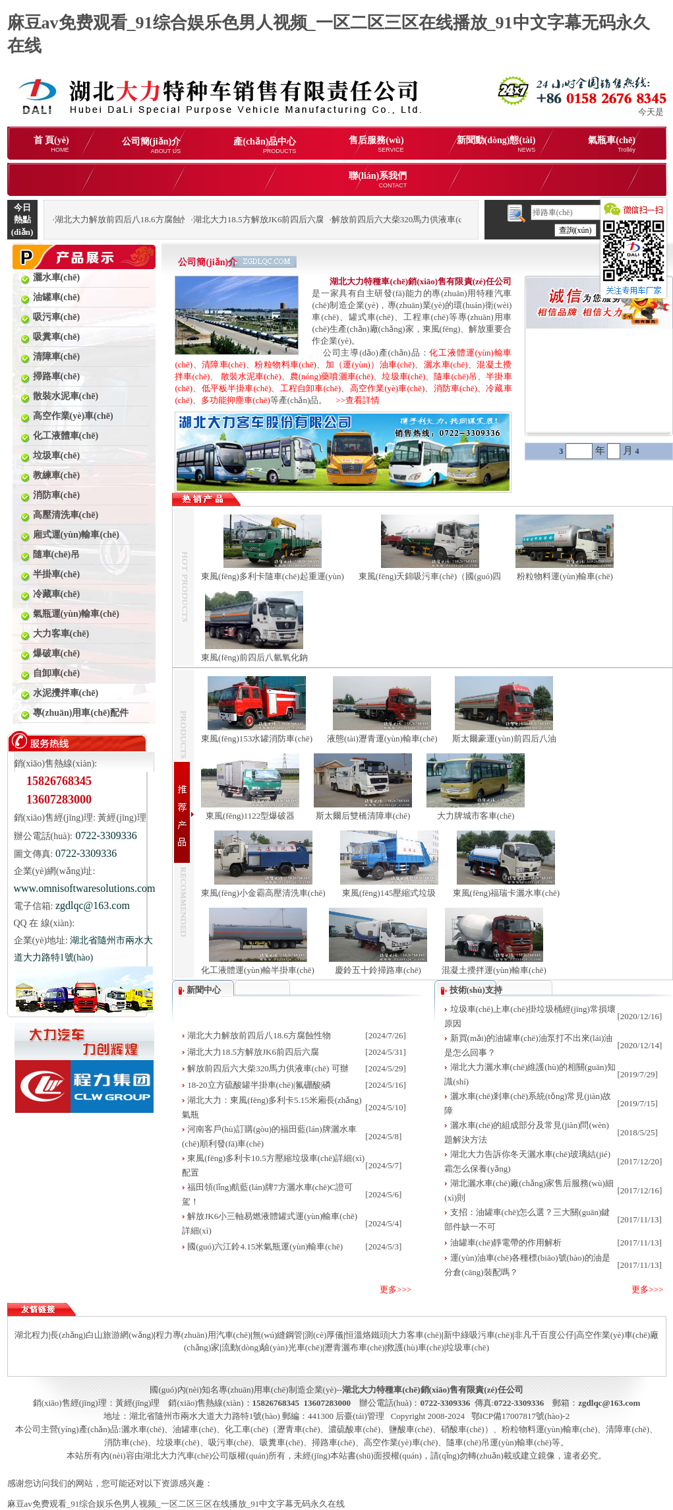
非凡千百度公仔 (544, 1335)
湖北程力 (32, 1335)
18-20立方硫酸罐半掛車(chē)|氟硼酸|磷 (259, 1085)
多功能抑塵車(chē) (235, 400)
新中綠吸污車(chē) (478, 1335)
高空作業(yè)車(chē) (387, 388)
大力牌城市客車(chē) (476, 816)
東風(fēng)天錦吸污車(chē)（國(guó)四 (430, 576)
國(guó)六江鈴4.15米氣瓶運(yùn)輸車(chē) (265, 1246)
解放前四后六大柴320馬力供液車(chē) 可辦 (267, 1068)
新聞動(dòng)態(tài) (496, 144)
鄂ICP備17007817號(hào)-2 (520, 1416)
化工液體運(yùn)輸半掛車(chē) (257, 970)
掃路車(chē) (333, 1442)
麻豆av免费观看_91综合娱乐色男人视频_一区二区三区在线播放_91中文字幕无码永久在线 (176, 1504)
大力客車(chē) (416, 1335)
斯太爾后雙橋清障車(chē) (363, 816)
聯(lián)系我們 (378, 180)
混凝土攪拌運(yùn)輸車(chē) (494, 970)
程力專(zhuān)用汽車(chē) (203, 1335)
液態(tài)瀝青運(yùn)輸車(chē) (382, 738)
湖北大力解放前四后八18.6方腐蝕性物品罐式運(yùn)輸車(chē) (170, 219)
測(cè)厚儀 (324, 1335)
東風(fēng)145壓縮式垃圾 (389, 893)
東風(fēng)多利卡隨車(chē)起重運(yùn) (272, 576)
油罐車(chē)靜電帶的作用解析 (506, 1242)
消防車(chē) (455, 388)
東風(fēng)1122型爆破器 (250, 816)
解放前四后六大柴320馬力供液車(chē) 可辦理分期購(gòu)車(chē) (451, 219)
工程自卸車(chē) (310, 388)
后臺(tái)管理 (360, 1416)
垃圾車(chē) (403, 376)
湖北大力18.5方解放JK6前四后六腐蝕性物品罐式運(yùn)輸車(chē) (315, 219)
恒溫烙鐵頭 (366, 1335)
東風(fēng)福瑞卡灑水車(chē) (506, 893)
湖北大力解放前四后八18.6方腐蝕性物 (259, 1035)
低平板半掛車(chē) (237, 388)
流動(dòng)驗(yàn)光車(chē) (272, 1347)
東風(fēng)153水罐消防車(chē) (256, 738)
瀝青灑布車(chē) (354, 1347)
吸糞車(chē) (281, 1442)
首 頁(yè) (51, 144)
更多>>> (395, 1289)
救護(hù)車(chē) (415, 1347)
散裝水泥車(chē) (251, 376)
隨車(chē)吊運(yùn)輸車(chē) (499, 1442)
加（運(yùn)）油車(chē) (370, 364)
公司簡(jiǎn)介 (151, 145)
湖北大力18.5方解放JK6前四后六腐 (253, 1052)
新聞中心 (204, 990)
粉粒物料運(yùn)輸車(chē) (565, 576)
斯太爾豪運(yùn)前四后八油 (504, 738)
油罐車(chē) (194, 1429)
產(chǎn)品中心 (264, 145)
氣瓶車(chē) (611, 144)
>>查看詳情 (353, 400)
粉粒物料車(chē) (285, 364)
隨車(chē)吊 (455, 376)
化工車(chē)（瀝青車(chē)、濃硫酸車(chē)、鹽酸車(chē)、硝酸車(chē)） (359, 1429)
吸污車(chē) (230, 1442)
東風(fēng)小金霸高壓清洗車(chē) (263, 893)
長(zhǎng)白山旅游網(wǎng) (102, 1335)
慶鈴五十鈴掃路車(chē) (378, 970)
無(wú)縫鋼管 (277, 1335)
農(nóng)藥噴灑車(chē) (332, 376)
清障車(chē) (224, 364)
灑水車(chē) (446, 364)
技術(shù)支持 (476, 990)
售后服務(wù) (376, 144)
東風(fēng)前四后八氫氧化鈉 (254, 657)
